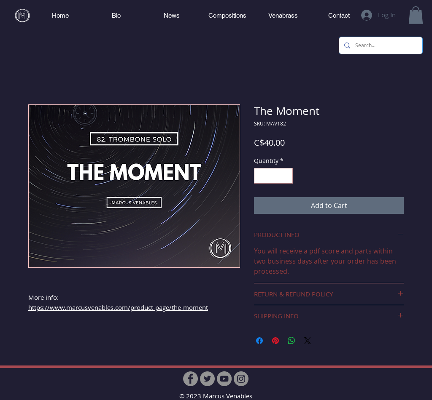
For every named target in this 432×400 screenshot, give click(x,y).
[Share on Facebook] (259, 341)
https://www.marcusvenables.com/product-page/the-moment (118, 307)
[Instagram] (241, 378)
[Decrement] (260, 175)
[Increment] (286, 175)
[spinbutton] (273, 175)
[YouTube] (224, 378)
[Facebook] (190, 378)
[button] (415, 15)
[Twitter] (207, 378)
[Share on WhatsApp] (291, 341)
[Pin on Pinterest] (275, 341)
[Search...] (380, 45)
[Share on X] (307, 341)
